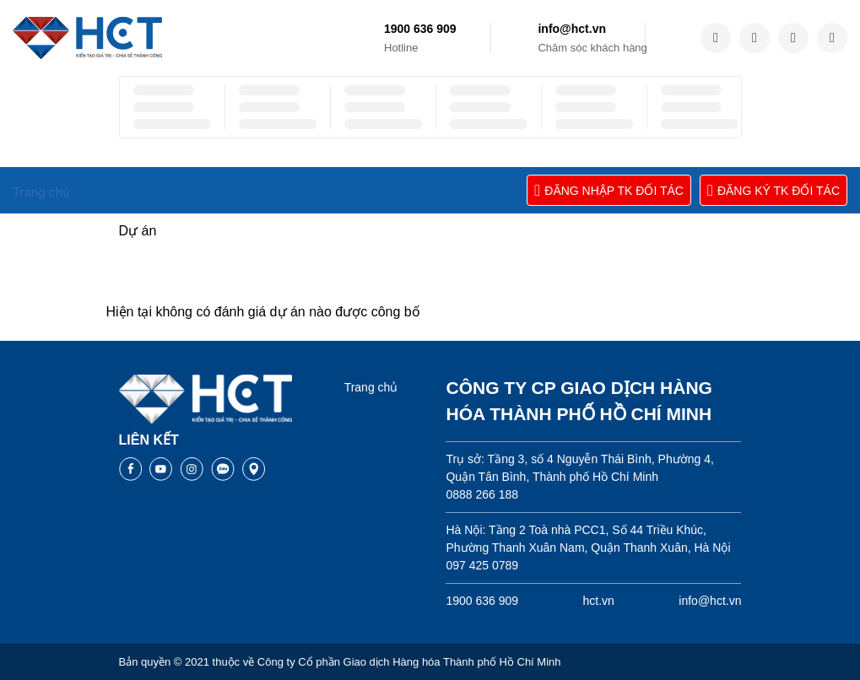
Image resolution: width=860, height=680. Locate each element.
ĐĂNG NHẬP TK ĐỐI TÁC (609, 190)
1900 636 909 (420, 28)
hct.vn (598, 600)
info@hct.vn (572, 28)
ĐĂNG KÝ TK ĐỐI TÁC (773, 190)
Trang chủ (371, 387)
